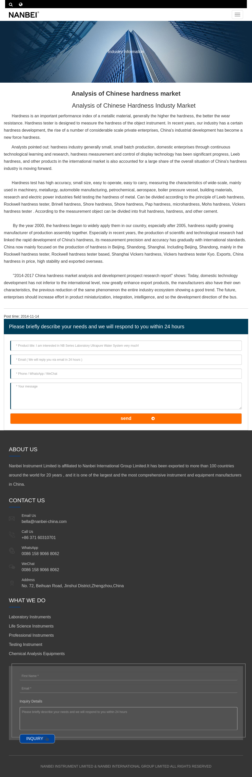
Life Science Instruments (31, 626)
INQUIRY (34, 738)
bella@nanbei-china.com (44, 521)
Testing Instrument (25, 644)
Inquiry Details (31, 701)
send (126, 418)
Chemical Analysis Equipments (37, 653)
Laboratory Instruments (30, 617)
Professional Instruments (31, 635)
